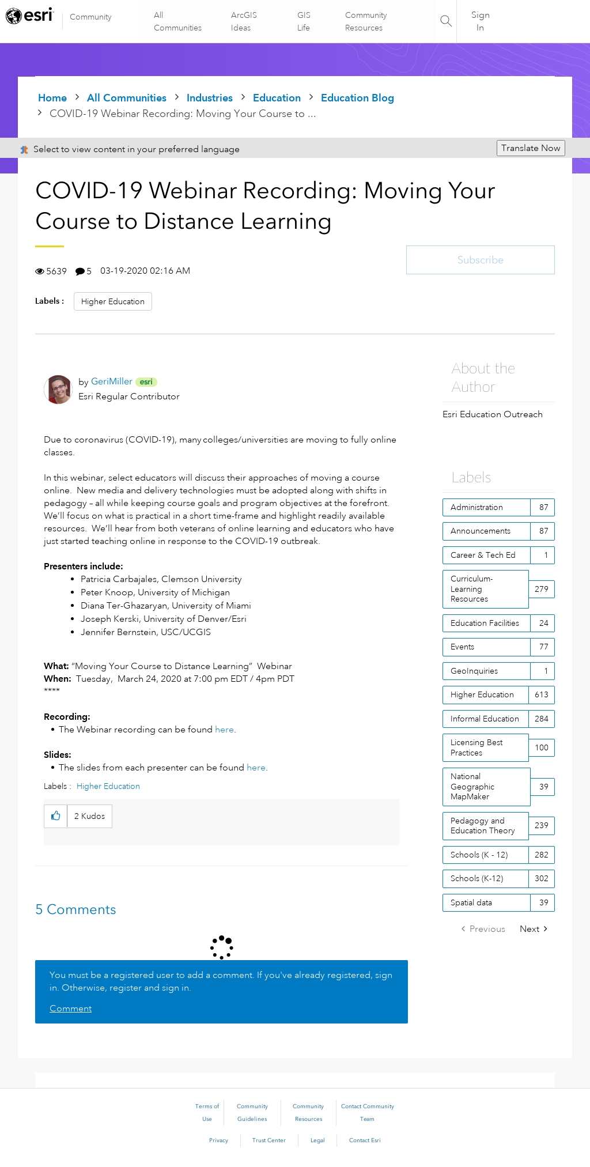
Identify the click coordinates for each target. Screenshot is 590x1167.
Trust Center (269, 1140)
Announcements (480, 531)
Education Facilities (485, 623)
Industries (210, 98)
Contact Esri (365, 1140)
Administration (477, 507)
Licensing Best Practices (476, 747)
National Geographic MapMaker (472, 786)
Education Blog (357, 98)
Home (52, 98)
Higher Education (113, 301)
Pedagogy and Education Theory (483, 825)
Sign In (480, 21)
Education (277, 98)
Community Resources (366, 21)
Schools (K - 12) (479, 854)
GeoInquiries (474, 671)
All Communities (179, 21)
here (224, 729)
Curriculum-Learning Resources (472, 588)
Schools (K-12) (477, 878)
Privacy (218, 1140)
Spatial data (471, 902)
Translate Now (531, 148)
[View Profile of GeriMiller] (112, 381)
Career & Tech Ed (483, 555)
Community (91, 17)
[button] (55, 816)
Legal (318, 1140)
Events (462, 646)
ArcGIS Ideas (245, 21)
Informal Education (485, 718)
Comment (71, 1008)
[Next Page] (533, 929)
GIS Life (304, 21)
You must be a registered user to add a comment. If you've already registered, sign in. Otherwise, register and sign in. (221, 981)
